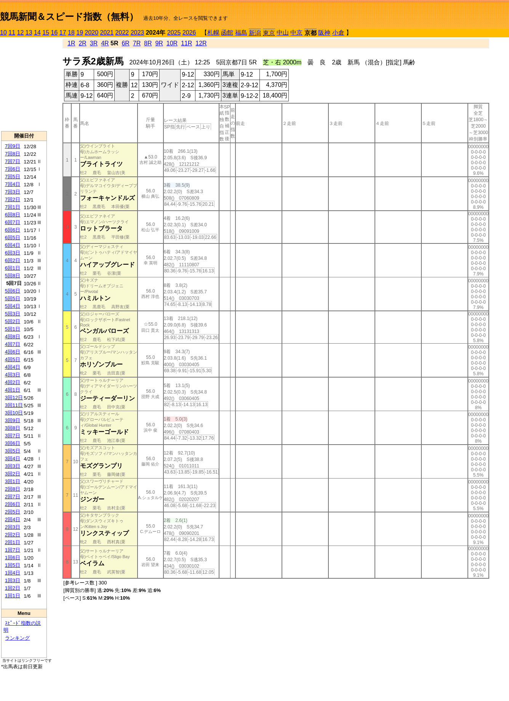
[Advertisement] (24, 84)
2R (82, 43)
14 (37, 32)
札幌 (213, 32)
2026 (189, 32)
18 (71, 32)
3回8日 (12, 428)
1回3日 (12, 580)
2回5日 (12, 512)
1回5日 (12, 565)
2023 (137, 32)
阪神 (324, 32)
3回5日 (12, 451)
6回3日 (12, 253)
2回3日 (12, 527)
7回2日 (12, 199)
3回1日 (12, 481)
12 (20, 32)
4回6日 (12, 352)
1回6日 (12, 557)
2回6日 (12, 504)
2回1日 (12, 542)
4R (105, 43)
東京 (269, 33)
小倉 (338, 32)
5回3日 (12, 314)
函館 (227, 32)
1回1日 (12, 596)
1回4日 (12, 573)
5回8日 (12, 275)
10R (172, 43)
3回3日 (12, 466)
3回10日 (14, 413)
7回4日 (12, 184)
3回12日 (14, 397)
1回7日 (12, 550)
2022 (122, 32)
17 (62, 32)
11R (186, 43)
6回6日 (12, 230)
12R (200, 43)
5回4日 (12, 306)
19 (79, 32)
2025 (174, 32)
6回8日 (12, 215)
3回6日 (12, 443)
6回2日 (12, 260)
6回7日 (12, 222)
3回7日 (12, 436)
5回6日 (12, 291)
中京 (296, 32)
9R (159, 43)
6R (125, 43)
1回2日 (12, 588)
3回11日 (14, 405)
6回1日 (12, 268)
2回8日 (12, 489)
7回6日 (12, 169)
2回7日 (12, 496)
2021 (107, 32)
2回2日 (12, 535)
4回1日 (12, 390)
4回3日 (12, 375)
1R (71, 43)
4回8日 (12, 336)
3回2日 (12, 474)
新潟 (255, 33)
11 (11, 32)
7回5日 (12, 176)
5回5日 (12, 298)
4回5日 (12, 359)
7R (137, 43)
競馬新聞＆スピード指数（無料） (69, 16)
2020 (92, 32)
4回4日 (12, 367)
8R (148, 43)
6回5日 (12, 237)
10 (3, 32)
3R (94, 43)
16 (54, 32)
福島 (241, 32)
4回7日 (12, 344)
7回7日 (12, 161)
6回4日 (12, 245)
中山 (283, 32)
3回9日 (12, 420)
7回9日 (12, 146)
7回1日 (12, 207)
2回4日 (12, 519)
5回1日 (12, 329)
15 (45, 32)
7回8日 (12, 154)
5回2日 (12, 321)
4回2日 (12, 382)
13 (29, 32)
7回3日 (12, 192)
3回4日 (12, 458)
